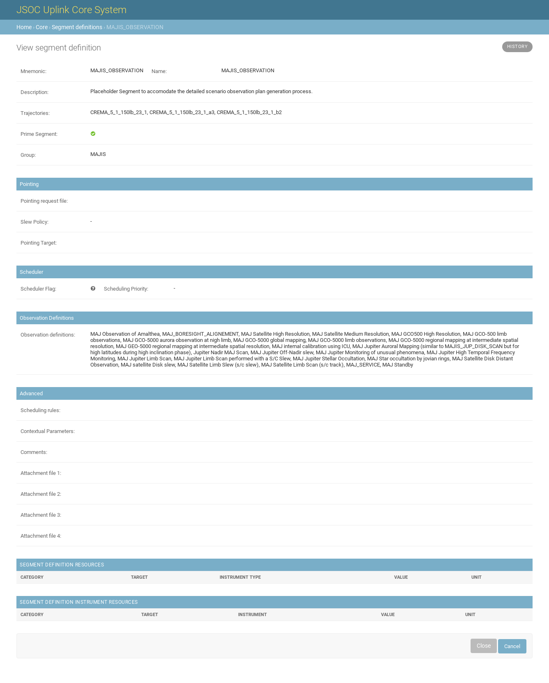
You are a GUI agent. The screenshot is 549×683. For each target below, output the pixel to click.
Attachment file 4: (41, 536)
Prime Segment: (39, 134)
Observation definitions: (48, 335)
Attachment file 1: (41, 473)
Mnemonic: (33, 71)
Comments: (34, 452)
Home (24, 27)
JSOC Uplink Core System (71, 10)
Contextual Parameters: (48, 431)
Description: (34, 92)
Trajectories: (35, 113)
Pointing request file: (44, 201)
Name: (159, 71)
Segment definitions (77, 27)
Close (484, 645)
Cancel (512, 646)
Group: (28, 155)
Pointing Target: (39, 243)
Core (42, 27)
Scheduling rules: (40, 410)
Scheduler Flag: (38, 289)
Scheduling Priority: (126, 289)
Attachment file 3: (41, 515)
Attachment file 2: (41, 494)
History (517, 46)
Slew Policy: (34, 222)
